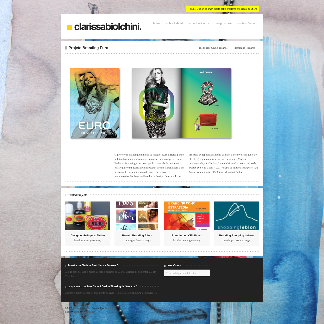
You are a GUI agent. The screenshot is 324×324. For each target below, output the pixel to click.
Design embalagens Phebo (87, 235)
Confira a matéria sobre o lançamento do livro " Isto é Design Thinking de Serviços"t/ (111, 292)
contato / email (246, 23)
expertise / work (199, 23)
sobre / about (174, 23)
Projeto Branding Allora (137, 235)
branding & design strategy (87, 240)
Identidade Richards (244, 47)
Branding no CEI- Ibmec (187, 235)
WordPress (110, 308)
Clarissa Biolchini (82, 308)
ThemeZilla (88, 312)
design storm (223, 23)
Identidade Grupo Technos (213, 47)
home (156, 23)
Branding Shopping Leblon (236, 235)
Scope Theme (72, 312)
